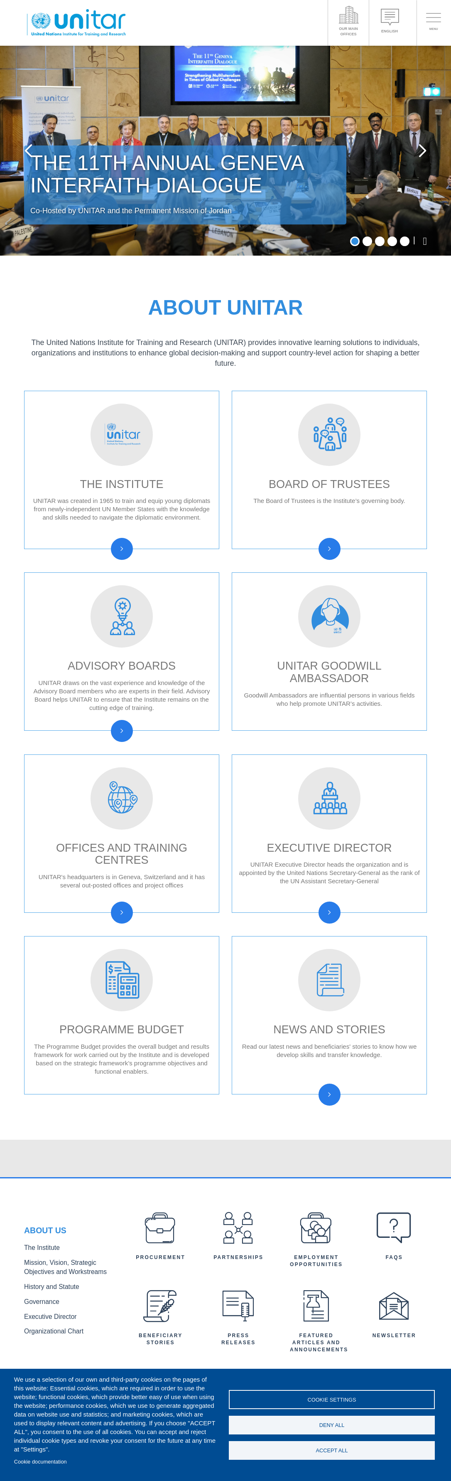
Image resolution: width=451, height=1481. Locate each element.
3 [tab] (380, 302)
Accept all (332, 1452)
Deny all (332, 1425)
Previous (34, 181)
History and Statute (48, 1347)
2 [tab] (367, 302)
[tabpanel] (225, 181)
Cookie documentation (40, 1462)
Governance (39, 1360)
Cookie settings (332, 1398)
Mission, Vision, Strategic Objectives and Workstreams (69, 1329)
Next (416, 181)
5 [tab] (404, 302)
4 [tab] (392, 302)
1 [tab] (355, 302)
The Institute (39, 1312)
